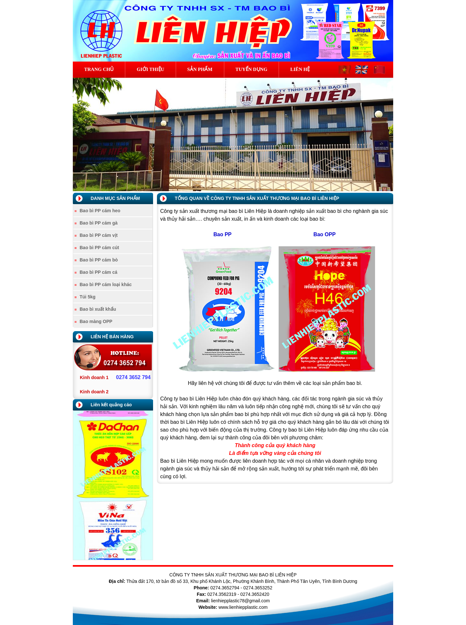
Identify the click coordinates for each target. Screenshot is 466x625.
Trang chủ (99, 69)
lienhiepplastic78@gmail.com (240, 600)
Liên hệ (300, 69)
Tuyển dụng (252, 69)
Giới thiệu (150, 69)
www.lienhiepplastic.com (243, 607)
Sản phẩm (200, 69)
